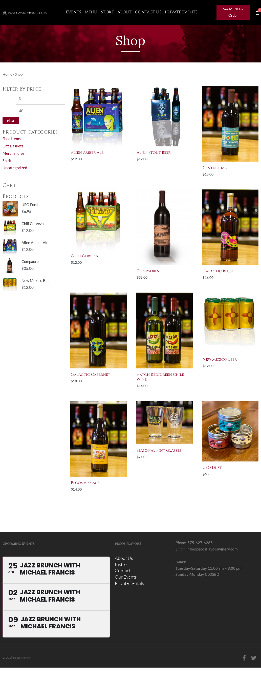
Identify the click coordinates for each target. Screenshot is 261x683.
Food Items (12, 138)
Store (107, 12)
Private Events (181, 12)
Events (73, 12)
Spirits (8, 160)
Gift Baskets (13, 146)
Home (7, 74)
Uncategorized (15, 167)
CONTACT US (148, 12)
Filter (10, 120)
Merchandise (13, 153)
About (124, 12)
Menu (91, 12)
